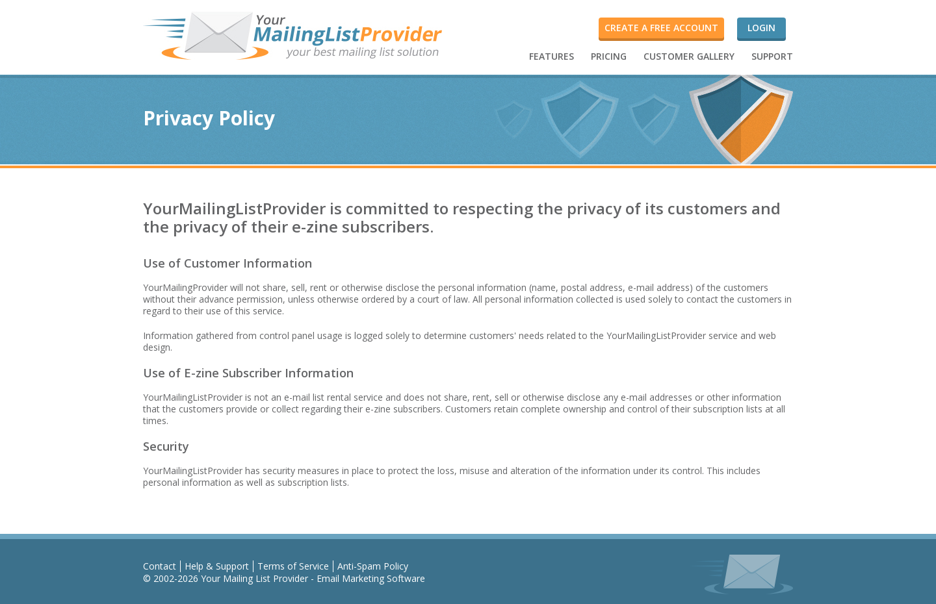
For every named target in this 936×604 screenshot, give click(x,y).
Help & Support (217, 566)
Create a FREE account (661, 27)
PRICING (609, 56)
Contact (159, 566)
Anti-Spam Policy (372, 566)
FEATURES (551, 56)
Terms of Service (293, 566)
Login (761, 27)
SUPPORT (772, 56)
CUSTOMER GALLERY (689, 56)
